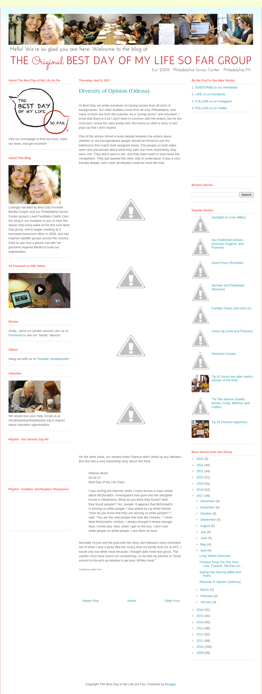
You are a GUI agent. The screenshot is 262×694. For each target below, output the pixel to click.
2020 (200, 477)
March (205, 589)
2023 (200, 459)
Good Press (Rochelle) (228, 263)
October (206, 513)
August (205, 526)
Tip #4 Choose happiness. (230, 422)
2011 (200, 640)
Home (132, 601)
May (203, 544)
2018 (200, 489)
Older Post (172, 601)
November (208, 507)
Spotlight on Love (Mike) (229, 217)
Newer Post (90, 601)
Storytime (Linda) (224, 354)
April (204, 550)
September (208, 519)
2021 (200, 471)
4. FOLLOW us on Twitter (209, 108)
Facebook (15, 335)
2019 (200, 483)
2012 (200, 634)
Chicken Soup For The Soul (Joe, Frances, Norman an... (220, 564)
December (208, 501)
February (207, 596)
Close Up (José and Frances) (232, 331)
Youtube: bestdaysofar (52, 359)
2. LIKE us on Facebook (208, 94)
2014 (200, 622)
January (206, 602)
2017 (200, 496)
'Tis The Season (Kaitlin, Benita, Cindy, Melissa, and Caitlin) (231, 403)
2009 (200, 653)
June (204, 538)
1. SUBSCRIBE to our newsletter (214, 87)
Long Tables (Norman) (214, 556)
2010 (200, 647)
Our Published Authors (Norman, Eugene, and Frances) (228, 243)
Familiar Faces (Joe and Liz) (231, 308)
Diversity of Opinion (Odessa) (220, 582)
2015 (200, 616)
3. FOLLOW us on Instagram (212, 101)
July (203, 532)
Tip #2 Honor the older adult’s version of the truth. (232, 378)
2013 (200, 628)
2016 (200, 610)
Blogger (170, 684)
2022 (200, 465)
